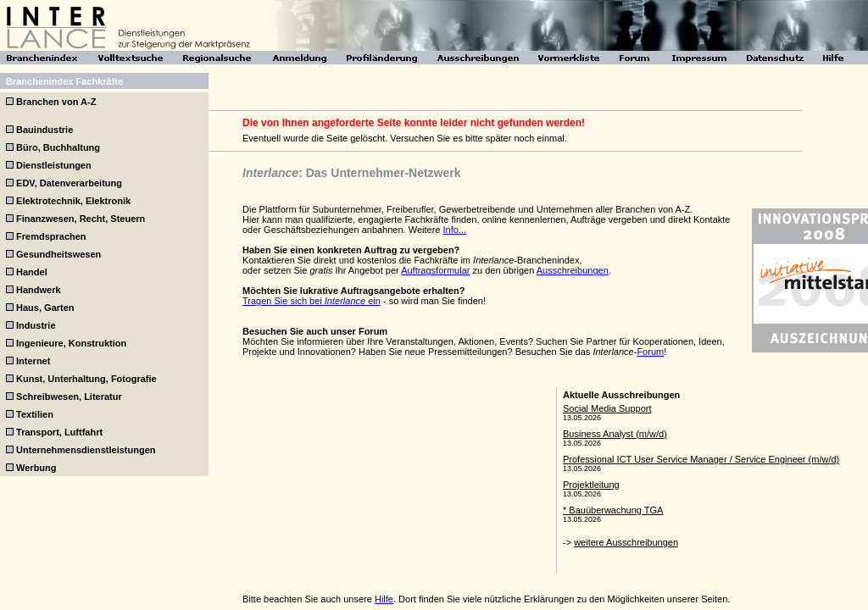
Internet (33, 361)
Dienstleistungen (54, 165)
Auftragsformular (435, 270)
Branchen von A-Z (56, 102)
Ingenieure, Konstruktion (71, 343)
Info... (454, 230)
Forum (650, 352)
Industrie (35, 325)
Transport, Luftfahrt (59, 432)
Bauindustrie (44, 130)
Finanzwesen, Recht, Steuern (80, 219)
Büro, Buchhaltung (58, 147)
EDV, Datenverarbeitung (69, 183)
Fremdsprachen (51, 236)
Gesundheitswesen (58, 254)
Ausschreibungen (573, 270)
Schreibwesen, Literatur (69, 396)
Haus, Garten (45, 307)
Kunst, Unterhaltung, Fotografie (86, 379)
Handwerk (38, 290)
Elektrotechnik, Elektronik (73, 201)
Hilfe (384, 599)
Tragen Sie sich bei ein (311, 301)
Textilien (34, 414)
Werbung (36, 468)
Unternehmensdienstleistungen (85, 450)
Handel (31, 272)
